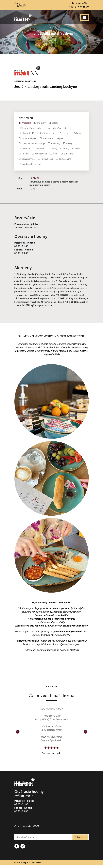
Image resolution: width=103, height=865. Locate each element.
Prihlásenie (80, 837)
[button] (18, 732)
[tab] (25, 123)
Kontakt (27, 826)
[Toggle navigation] (84, 17)
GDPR (36, 826)
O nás (17, 826)
